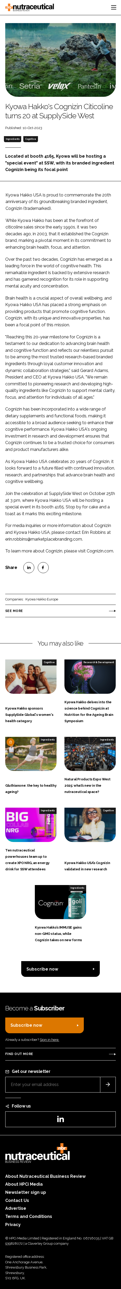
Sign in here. (49, 1040)
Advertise (15, 1208)
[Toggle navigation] (114, 7)
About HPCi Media (24, 1184)
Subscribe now (42, 969)
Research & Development (99, 662)
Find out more (19, 1054)
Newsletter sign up (25, 1192)
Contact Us (17, 1200)
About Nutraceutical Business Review (45, 1176)
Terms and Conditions (28, 1216)
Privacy (13, 1224)
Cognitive (30, 139)
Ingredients (13, 139)
